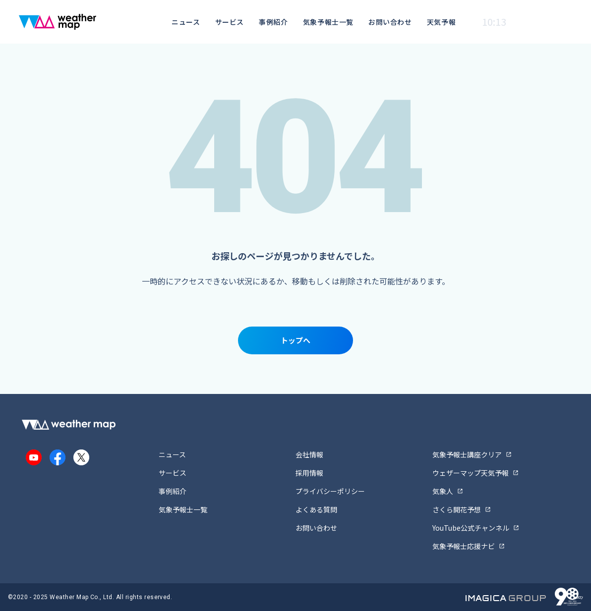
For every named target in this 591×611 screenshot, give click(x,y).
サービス (229, 22)
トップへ (295, 340)
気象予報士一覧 (328, 22)
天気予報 (441, 22)
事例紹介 (273, 22)
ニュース (186, 22)
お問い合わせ (390, 22)
